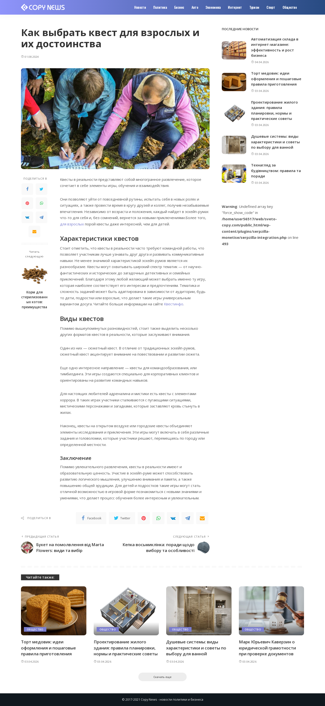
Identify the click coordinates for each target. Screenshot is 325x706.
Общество (35, 629)
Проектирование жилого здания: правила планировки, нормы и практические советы (126, 648)
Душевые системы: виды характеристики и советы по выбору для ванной (275, 142)
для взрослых (72, 224)
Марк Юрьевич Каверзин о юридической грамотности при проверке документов (267, 648)
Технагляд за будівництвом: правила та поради (276, 170)
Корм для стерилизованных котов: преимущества (34, 299)
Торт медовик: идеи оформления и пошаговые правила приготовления (276, 79)
